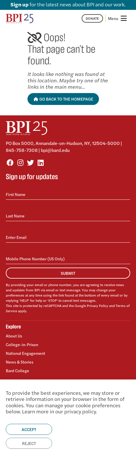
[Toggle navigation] (118, 18)
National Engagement (25, 353)
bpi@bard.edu (55, 150)
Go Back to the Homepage (63, 99)
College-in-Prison (22, 344)
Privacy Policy (97, 305)
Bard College (17, 370)
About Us (14, 336)
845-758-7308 (22, 150)
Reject (29, 443)
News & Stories (19, 362)
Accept (29, 429)
